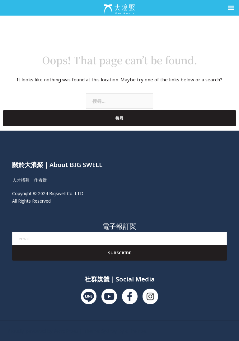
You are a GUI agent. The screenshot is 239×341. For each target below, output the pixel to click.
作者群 (40, 180)
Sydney (109, 331)
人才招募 (21, 180)
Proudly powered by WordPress (42, 331)
